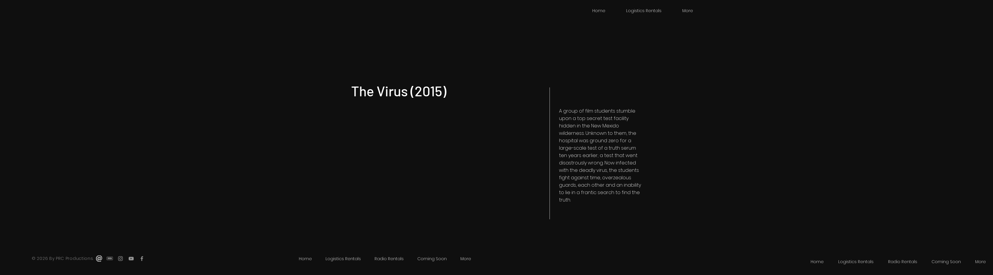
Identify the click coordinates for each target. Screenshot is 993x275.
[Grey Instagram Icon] (120, 258)
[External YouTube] (445, 164)
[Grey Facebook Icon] (142, 258)
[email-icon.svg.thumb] (99, 258)
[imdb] (110, 258)
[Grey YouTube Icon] (131, 258)
